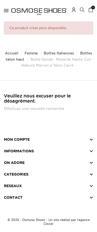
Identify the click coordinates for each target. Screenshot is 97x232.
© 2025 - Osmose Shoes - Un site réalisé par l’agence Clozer (49, 221)
